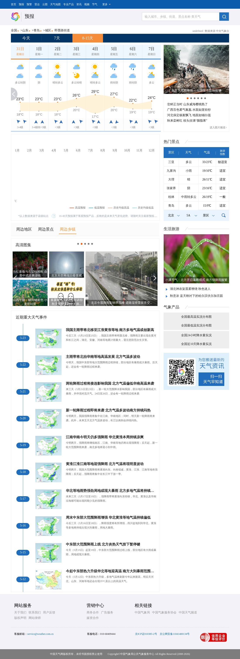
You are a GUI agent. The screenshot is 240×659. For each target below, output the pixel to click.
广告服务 (107, 612)
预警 (29, 4)
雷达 (37, 4)
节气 (94, 4)
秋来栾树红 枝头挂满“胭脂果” (187, 120)
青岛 (37, 30)
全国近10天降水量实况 (196, 344)
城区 (48, 30)
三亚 (171, 162)
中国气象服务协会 (164, 612)
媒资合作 (93, 618)
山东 (25, 30)
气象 (171, 307)
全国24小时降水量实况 (196, 335)
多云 (189, 162)
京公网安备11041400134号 (175, 633)
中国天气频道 (188, 612)
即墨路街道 (62, 30)
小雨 (189, 170)
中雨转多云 (188, 197)
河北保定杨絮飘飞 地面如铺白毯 (189, 115)
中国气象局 (142, 612)
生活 (171, 229)
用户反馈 (49, 612)
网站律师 (35, 618)
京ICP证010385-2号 (146, 633)
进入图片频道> (218, 127)
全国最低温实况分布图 (196, 325)
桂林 (171, 197)
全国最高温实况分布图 (196, 316)
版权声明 (20, 618)
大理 (171, 179)
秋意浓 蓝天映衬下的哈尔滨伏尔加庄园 (196, 295)
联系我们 (35, 612)
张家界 (171, 188)
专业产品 (68, 4)
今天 (26, 38)
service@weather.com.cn (40, 633)
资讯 (79, 4)
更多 (105, 4)
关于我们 (20, 612)
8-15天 (87, 38)
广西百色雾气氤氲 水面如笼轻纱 (189, 109)
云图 (45, 4)
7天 (57, 38)
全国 (14, 30)
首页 (13, 4)
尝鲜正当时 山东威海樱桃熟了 (187, 104)
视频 (86, 4)
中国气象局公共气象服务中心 (137, 654)
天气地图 (55, 4)
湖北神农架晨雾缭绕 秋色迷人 (190, 288)
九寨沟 (171, 170)
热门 (171, 141)
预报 (21, 4)
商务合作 (93, 612)
